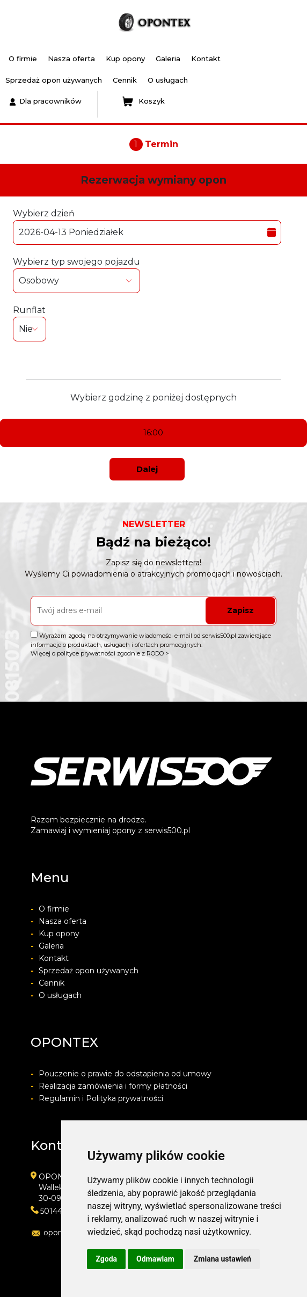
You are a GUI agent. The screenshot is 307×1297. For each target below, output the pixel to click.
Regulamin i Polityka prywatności (97, 1098)
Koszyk (143, 101)
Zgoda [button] (106, 1259)
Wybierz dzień (147, 226)
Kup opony (125, 58)
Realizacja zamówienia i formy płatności (109, 1086)
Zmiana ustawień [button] (222, 1259)
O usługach (168, 80)
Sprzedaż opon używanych (53, 80)
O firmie (23, 58)
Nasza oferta (71, 58)
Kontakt (206, 58)
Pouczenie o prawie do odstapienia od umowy (121, 1074)
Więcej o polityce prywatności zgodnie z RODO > (100, 653)
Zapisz (240, 610)
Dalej (147, 469)
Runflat (29, 323)
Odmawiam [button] (155, 1259)
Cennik (125, 80)
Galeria (168, 58)
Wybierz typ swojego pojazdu (76, 275)
